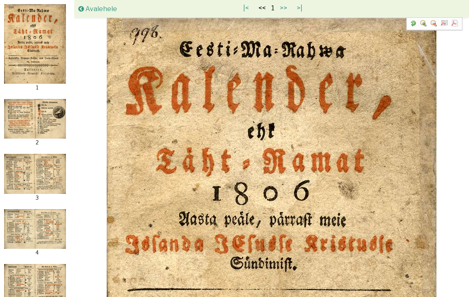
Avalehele (97, 9)
